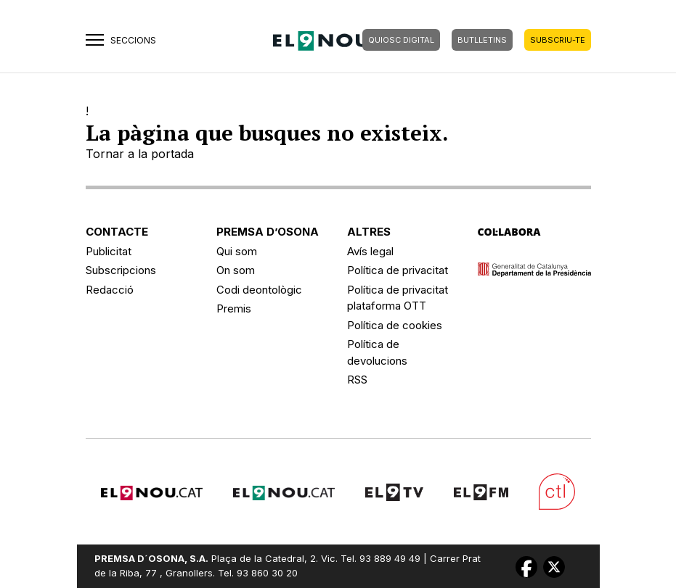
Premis (233, 308)
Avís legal (370, 251)
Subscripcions (121, 270)
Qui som (236, 251)
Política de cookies (394, 325)
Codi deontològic (259, 290)
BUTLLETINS (482, 40)
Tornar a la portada (140, 153)
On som (235, 270)
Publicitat (108, 251)
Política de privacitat (397, 270)
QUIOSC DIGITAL (401, 40)
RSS (357, 379)
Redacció (110, 290)
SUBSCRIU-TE (557, 40)
